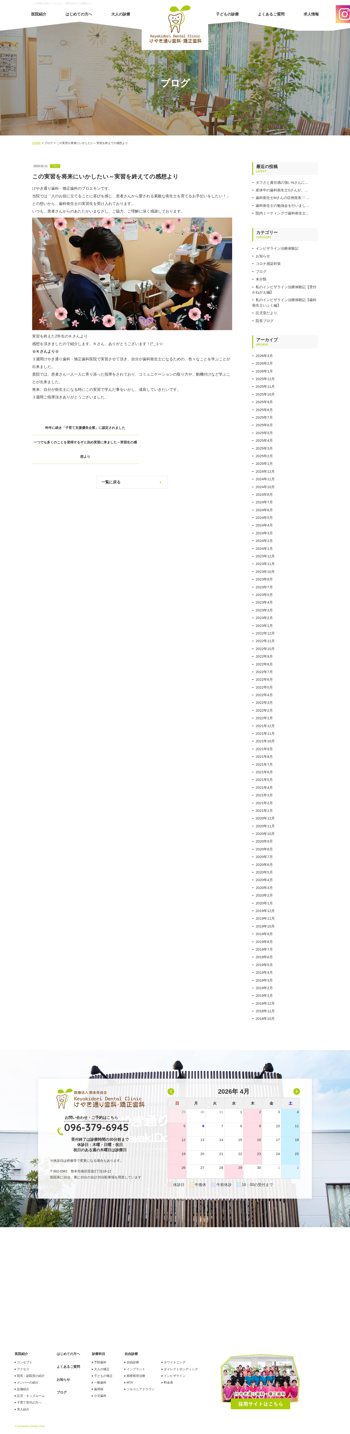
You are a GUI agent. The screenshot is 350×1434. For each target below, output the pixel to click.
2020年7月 (264, 857)
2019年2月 (264, 988)
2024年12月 (265, 471)
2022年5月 (264, 687)
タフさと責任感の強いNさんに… (282, 182)
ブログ (261, 271)
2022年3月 (264, 702)
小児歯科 (100, 1396)
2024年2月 (264, 541)
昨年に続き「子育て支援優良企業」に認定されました (75, 428)
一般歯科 (100, 1382)
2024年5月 (264, 518)
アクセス (23, 1369)
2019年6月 (264, 957)
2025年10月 (265, 394)
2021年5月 (264, 780)
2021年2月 (264, 803)
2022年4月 (264, 695)
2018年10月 (265, 1019)
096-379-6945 (96, 1127)
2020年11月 (265, 826)
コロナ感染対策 (268, 264)
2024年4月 (264, 525)
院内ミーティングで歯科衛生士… (282, 213)
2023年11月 (265, 564)
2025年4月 (264, 440)
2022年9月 (264, 656)
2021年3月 (264, 795)
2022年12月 (265, 633)
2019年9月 (264, 934)
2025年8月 (264, 410)
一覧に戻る (110, 468)
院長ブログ (265, 321)
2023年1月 (264, 626)
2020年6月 (264, 865)
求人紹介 (23, 1409)
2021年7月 (264, 764)
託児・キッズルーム (31, 1396)
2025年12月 (265, 379)
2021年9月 (264, 749)
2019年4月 (264, 972)
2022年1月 (264, 718)
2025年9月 (264, 402)
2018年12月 (265, 1003)
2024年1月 (264, 548)
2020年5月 (264, 872)
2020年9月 (264, 841)
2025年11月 (265, 386)
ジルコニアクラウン (141, 1389)
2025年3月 (264, 448)
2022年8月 (264, 664)
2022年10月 (265, 649)
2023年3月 (264, 610)
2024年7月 (264, 502)
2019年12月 (265, 911)
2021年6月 (264, 772)
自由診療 (133, 1362)
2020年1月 (264, 903)
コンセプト (24, 1362)
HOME (36, 143)
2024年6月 (264, 510)
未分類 (261, 279)
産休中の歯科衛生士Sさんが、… (282, 190)
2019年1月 (264, 995)
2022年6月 (264, 679)
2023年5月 (264, 595)
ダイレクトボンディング (181, 1369)
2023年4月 (264, 602)
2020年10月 (265, 834)
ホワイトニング (174, 1362)
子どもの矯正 (103, 1376)
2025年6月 (264, 425)
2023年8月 (264, 579)
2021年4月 (264, 787)
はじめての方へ (78, 14)
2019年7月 (264, 949)
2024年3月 (264, 533)
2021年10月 (265, 741)
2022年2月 (264, 710)
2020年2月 (264, 895)
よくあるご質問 (271, 14)
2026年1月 (264, 371)
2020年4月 (264, 880)
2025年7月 (264, 417)
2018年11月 (265, 1011)
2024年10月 (265, 487)
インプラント (136, 1369)
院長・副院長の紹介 (31, 1376)
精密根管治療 (136, 1376)
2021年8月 (264, 756)
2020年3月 (264, 888)
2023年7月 (264, 587)
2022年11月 (265, 641)
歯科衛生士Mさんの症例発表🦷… (283, 198)
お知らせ (263, 256)
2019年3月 (264, 980)
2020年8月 (264, 849)
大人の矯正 (102, 1369)
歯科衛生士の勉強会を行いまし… (282, 205)
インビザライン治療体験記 (277, 248)
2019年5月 (264, 965)
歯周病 (98, 1389)
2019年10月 (265, 926)
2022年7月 (264, 672)
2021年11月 (265, 733)
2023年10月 (265, 572)
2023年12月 (265, 556)
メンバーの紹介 (28, 1382)
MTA (130, 1382)
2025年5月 (264, 433)
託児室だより (266, 313)
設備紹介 (23, 1389)
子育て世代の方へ (29, 1402)
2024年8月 (264, 494)
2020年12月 (265, 818)
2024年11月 (265, 479)
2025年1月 (264, 463)
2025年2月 (264, 456)
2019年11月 (265, 918)
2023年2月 (264, 618)
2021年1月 (264, 811)
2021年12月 (265, 726)
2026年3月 (264, 356)
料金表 (168, 1382)
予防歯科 (100, 1362)
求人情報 (311, 14)
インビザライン (174, 1376)
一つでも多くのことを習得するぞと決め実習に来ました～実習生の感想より (189, 435)
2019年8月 (264, 942)
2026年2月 (264, 363)
